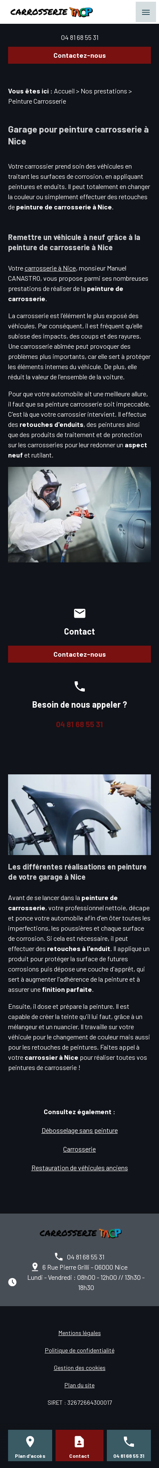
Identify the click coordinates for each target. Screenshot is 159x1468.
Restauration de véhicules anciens (79, 1167)
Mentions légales (80, 1332)
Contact (79, 1456)
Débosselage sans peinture (80, 1130)
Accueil (64, 91)
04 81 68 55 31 (79, 37)
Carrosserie (79, 1149)
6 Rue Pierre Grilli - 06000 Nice (85, 1267)
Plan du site (79, 1385)
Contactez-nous (79, 55)
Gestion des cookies (80, 1367)
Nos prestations (104, 91)
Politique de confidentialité (79, 1350)
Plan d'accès (30, 1456)
